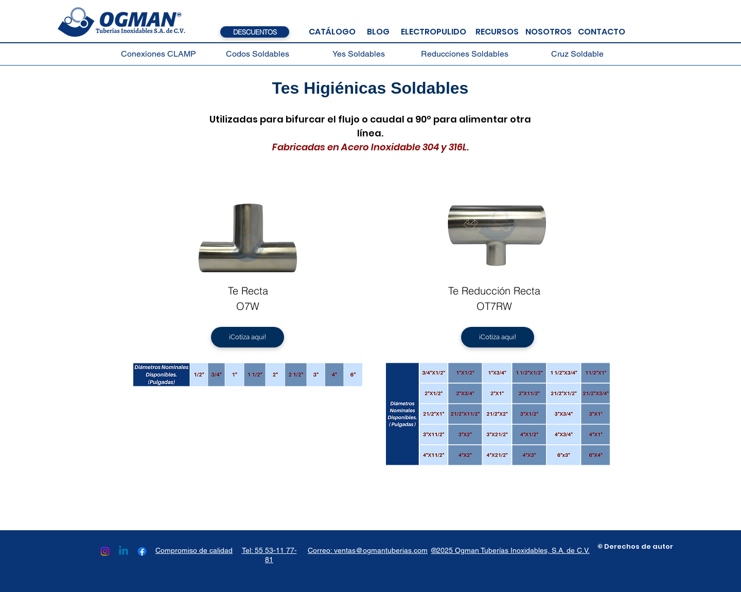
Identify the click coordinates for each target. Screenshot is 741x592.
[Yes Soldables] (358, 54)
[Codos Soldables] (257, 54)
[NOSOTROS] (548, 32)
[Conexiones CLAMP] (158, 54)
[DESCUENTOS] (254, 32)
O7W (247, 306)
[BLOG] (378, 32)
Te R (238, 290)
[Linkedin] (123, 551)
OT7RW (494, 306)
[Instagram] (105, 551)
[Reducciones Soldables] (464, 54)
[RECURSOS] (496, 32)
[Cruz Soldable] (577, 54)
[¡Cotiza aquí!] (247, 337)
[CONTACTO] (601, 32)
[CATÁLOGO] (332, 32)
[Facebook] (142, 551)
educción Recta (504, 290)
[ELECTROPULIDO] (433, 32)
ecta (258, 290)
